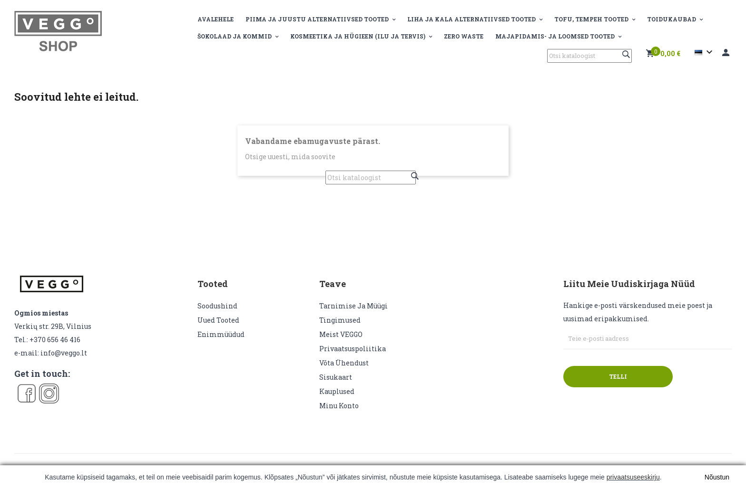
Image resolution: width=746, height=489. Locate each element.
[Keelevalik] (705, 52)
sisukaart (335, 377)
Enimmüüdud (221, 334)
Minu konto (339, 405)
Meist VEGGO (341, 334)
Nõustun (717, 477)
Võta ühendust (344, 362)
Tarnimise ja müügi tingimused (353, 313)
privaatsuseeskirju (633, 477)
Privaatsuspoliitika (352, 348)
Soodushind (217, 305)
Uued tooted (218, 320)
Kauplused (336, 391)
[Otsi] (589, 56)
